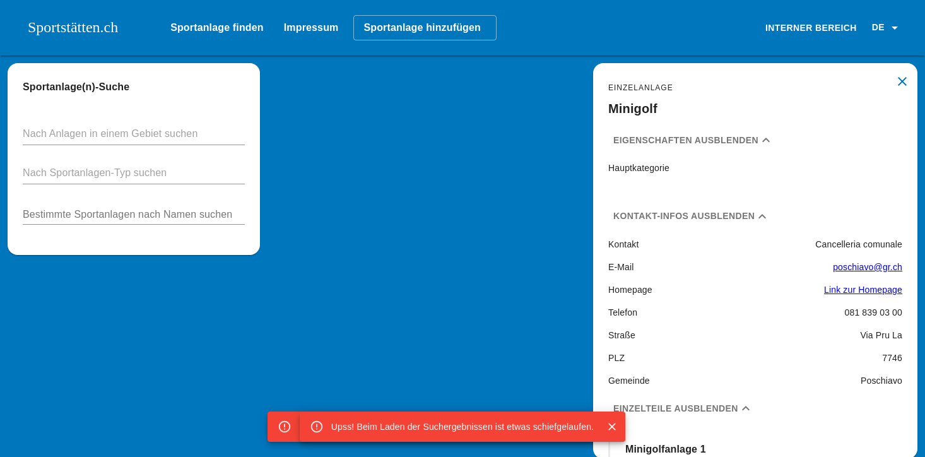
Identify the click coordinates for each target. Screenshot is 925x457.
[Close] (612, 426)
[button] (887, 28)
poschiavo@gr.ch (867, 267)
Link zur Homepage (863, 290)
